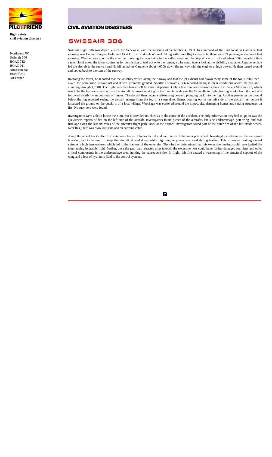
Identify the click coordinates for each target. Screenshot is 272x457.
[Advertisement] (164, 240)
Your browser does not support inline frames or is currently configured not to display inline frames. (36, 84)
